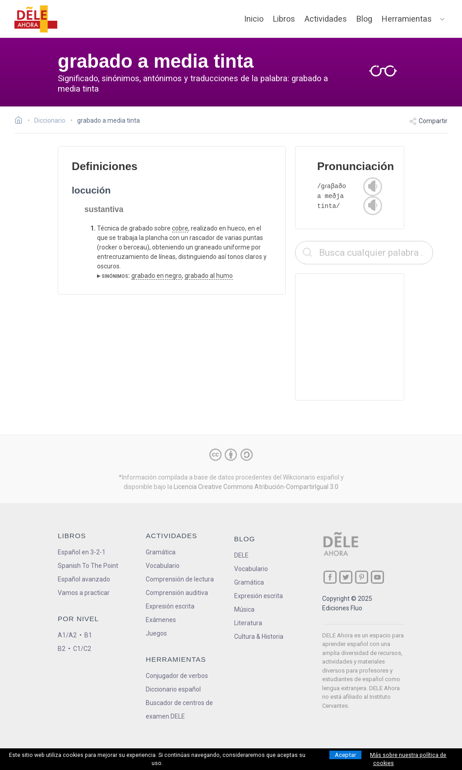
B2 (61, 648)
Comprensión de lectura (180, 579)
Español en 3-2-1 (82, 552)
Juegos (156, 633)
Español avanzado (84, 579)
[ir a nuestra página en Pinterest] (362, 577)
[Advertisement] (364, 337)
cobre (180, 228)
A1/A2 (67, 635)
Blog (364, 18)
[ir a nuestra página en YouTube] (377, 577)
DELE (241, 555)
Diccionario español (173, 689)
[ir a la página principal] (36, 19)
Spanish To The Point (88, 565)
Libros (284, 18)
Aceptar (345, 755)
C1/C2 (82, 648)
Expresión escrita (170, 606)
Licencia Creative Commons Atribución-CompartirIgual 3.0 (256, 486)
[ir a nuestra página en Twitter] (346, 577)
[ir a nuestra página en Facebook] (330, 577)
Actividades (326, 18)
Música (244, 609)
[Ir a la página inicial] (21, 121)
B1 (88, 635)
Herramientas (407, 18)
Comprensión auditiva (177, 592)
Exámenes (161, 619)
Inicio (253, 18)
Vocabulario (163, 565)
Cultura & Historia (258, 636)
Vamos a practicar (84, 592)
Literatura (248, 623)
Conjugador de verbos (177, 675)
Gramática (161, 552)
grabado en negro (156, 275)
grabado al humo (209, 275)
